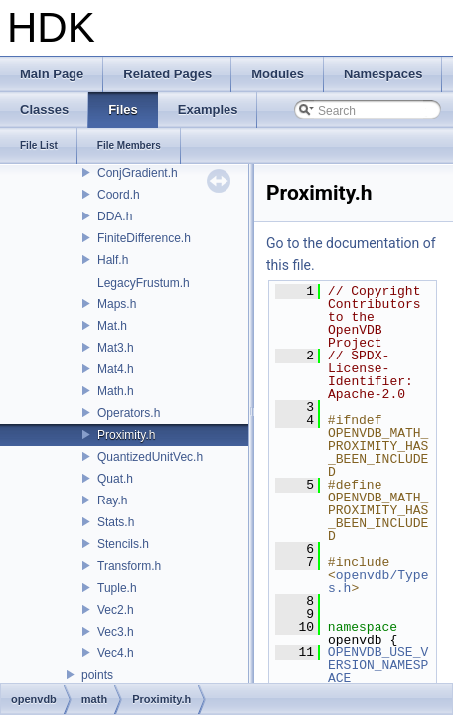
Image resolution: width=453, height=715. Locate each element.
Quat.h (115, 479)
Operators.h (128, 413)
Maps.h (116, 304)
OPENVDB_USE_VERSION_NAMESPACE (378, 665)
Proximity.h (126, 435)
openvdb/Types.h (378, 581)
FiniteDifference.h (144, 238)
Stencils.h (123, 544)
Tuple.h (117, 588)
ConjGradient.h (137, 173)
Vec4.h (115, 653)
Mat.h (112, 326)
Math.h (115, 391)
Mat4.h (115, 369)
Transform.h (129, 566)
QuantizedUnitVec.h (150, 457)
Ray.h (112, 500)
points (97, 675)
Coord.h (118, 195)
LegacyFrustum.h (143, 283)
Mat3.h (115, 348)
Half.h (112, 260)
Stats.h (115, 522)
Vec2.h (115, 610)
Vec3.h (115, 632)
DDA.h (114, 216)
